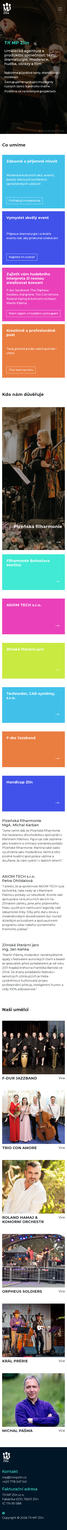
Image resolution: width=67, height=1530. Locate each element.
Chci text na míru (21, 370)
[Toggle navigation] (60, 9)
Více (62, 1078)
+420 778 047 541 (14, 1481)
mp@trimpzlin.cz (14, 1477)
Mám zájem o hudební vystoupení (33, 313)
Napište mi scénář (22, 257)
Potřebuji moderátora (24, 200)
